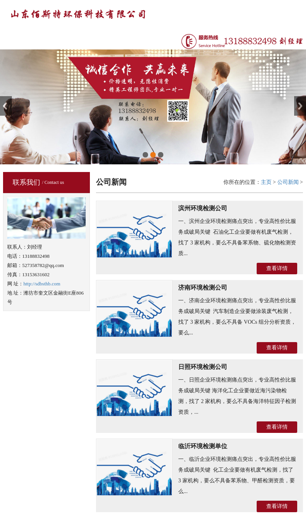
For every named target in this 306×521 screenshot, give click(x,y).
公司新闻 (288, 182)
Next (300, 106)
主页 (266, 182)
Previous (6, 106)
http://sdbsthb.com (41, 284)
